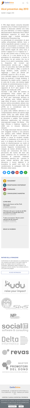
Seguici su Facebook (9, 229)
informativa (25, 397)
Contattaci (5, 397)
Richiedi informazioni (15, 272)
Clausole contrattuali (14, 397)
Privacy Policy (12, 406)
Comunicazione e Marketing (14, 193)
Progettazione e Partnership (14, 185)
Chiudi (21, 406)
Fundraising (9, 189)
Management (9, 180)
